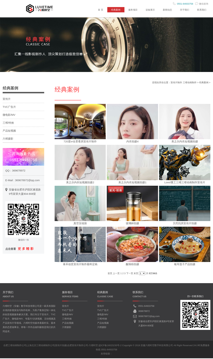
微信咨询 (201, 3)
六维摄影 (8, 139)
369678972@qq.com (27, 180)
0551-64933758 (146, 306)
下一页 (129, 274)
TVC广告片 (9, 107)
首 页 (95, 9)
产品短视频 (9, 131)
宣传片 (7, 99)
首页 (110, 274)
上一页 (116, 274)
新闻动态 (165, 9)
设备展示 (147, 9)
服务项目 (129, 9)
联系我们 (201, 9)
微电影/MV (9, 115)
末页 (136, 274)
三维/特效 (8, 123)
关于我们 (183, 9)
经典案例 (111, 9)
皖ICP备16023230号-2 (110, 346)
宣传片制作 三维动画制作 (184, 83)
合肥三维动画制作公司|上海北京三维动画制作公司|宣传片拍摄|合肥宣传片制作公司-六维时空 (50, 346)
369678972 (18, 171)
